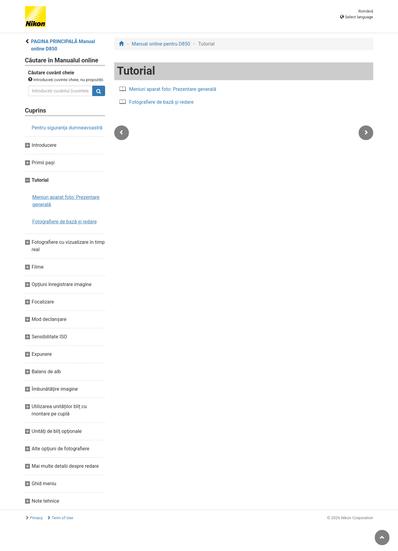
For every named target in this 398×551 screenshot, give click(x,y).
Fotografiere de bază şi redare (64, 222)
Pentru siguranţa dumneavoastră (67, 128)
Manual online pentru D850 (161, 44)
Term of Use (62, 518)
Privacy (36, 518)
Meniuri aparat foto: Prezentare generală (66, 200)
